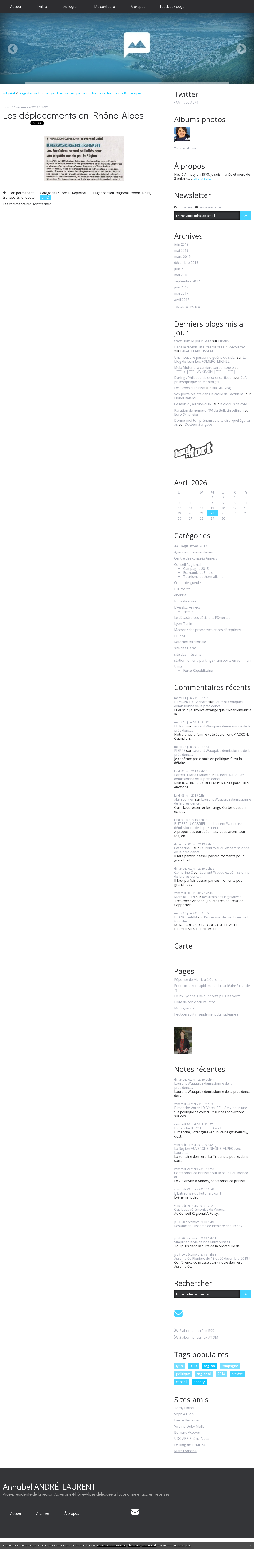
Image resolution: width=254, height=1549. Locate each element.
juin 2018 (181, 269)
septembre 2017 (187, 281)
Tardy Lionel (184, 1407)
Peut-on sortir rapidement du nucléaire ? (206, 1014)
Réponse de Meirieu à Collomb (198, 980)
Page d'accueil (29, 93)
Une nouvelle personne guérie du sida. (205, 357)
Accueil (15, 6)
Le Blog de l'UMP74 (189, 1444)
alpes (146, 193)
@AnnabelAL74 (186, 102)
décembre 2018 (186, 263)
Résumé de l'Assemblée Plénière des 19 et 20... (210, 1226)
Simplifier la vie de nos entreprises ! (202, 1242)
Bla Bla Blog (221, 388)
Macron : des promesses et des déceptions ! (208, 630)
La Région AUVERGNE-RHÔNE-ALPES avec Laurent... (207, 1150)
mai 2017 (181, 293)
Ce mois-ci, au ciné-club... (193, 404)
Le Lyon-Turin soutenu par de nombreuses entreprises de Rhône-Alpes (93, 93)
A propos (138, 6)
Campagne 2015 (196, 569)
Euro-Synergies (186, 414)
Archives (43, 1513)
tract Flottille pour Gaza (192, 341)
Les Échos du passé (189, 388)
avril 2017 (181, 300)
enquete (28, 197)
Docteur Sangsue (198, 424)
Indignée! (9, 93)
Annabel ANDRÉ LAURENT (49, 1486)
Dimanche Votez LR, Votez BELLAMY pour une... (211, 1107)
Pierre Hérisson (186, 1420)
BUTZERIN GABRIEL (190, 823)
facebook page (172, 6)
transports (11, 197)
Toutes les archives (187, 306)
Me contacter (105, 6)
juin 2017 (181, 287)
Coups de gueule (187, 583)
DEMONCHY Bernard (190, 701)
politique (183, 1373)
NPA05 (223, 341)
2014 (221, 1373)
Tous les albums (185, 148)
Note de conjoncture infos (194, 1002)
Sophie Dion (184, 1414)
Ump (178, 667)
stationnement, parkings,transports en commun (212, 661)
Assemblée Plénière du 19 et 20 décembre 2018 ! (212, 1258)
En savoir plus (182, 1545)
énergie (180, 595)
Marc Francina (185, 1451)
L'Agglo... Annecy (187, 607)
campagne (230, 1365)
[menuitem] (16, 6)
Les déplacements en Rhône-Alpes (73, 115)
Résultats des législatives (221, 896)
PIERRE (179, 726)
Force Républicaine (198, 671)
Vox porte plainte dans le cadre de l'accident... (209, 394)
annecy (199, 1381)
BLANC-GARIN (185, 917)
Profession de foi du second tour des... (211, 919)
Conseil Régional (73, 193)
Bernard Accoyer (187, 1432)
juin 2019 (181, 244)
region (209, 1365)
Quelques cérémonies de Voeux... (200, 1209)
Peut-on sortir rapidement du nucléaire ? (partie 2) (212, 988)
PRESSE (180, 636)
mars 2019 (182, 257)
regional (122, 193)
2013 (193, 1365)
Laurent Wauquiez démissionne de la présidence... (208, 703)
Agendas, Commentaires (193, 552)
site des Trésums (187, 654)
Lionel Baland (185, 398)
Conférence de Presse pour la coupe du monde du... (211, 1175)
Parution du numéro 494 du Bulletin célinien (209, 410)
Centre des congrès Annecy (195, 558)
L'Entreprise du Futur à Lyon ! (197, 1193)
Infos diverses (185, 601)
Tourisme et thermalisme (203, 577)
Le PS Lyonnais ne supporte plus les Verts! (207, 996)
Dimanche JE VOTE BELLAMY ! (197, 1128)
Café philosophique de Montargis (211, 379)
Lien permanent (18, 193)
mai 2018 (181, 275)
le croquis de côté (233, 404)
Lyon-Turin (183, 624)
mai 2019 (181, 251)
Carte (183, 946)
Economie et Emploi (198, 573)
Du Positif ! (182, 589)
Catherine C (183, 848)
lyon (179, 1365)
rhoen (135, 193)
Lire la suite (202, 178)
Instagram (71, 6)
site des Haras (185, 648)
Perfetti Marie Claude (191, 775)
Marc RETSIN (184, 896)
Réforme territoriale (190, 642)
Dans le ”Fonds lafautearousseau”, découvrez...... (211, 347)
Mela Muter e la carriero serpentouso (204, 367)
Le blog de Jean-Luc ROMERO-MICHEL (210, 359)
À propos (71, 1513)
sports (188, 611)
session (237, 1373)
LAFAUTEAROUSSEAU (197, 351)
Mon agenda (184, 1008)
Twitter (42, 6)
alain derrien (184, 799)
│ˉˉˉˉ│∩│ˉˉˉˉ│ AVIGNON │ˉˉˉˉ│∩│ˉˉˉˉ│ (205, 371)
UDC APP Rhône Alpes (191, 1438)
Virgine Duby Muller (190, 1426)
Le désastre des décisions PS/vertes (202, 618)
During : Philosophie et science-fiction (204, 377)
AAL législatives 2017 (190, 546)
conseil (108, 193)
